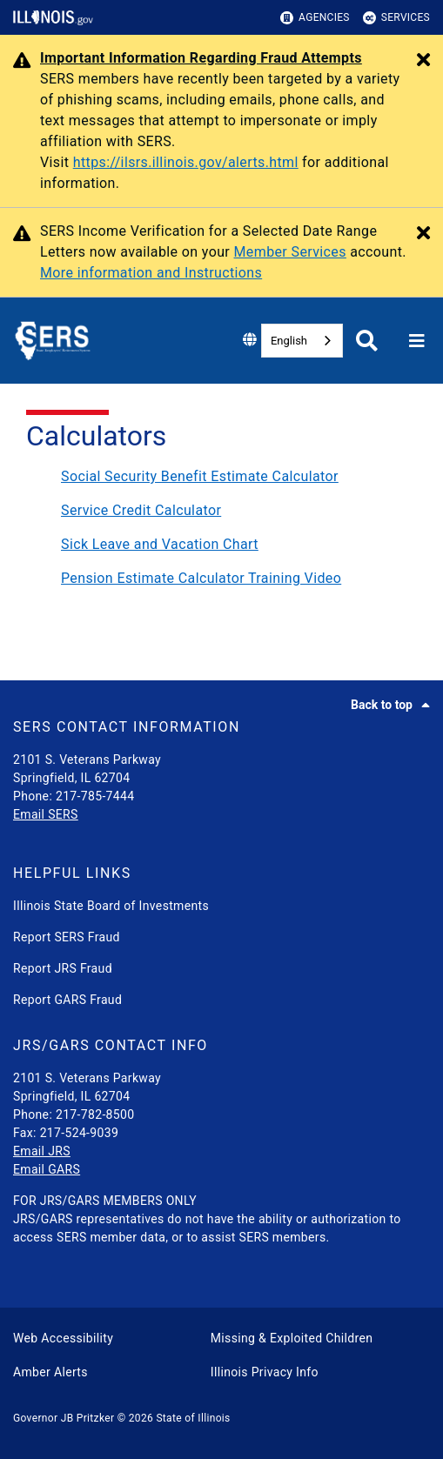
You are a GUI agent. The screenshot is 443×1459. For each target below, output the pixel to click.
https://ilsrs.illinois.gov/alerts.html (186, 162)
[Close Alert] (423, 60)
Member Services (290, 252)
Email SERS (45, 814)
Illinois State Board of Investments (111, 906)
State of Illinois (193, 1418)
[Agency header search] (367, 340)
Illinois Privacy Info (265, 1372)
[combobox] (302, 341)
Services (396, 17)
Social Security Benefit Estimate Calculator (200, 476)
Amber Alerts (50, 1372)
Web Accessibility (63, 1338)
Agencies (315, 17)
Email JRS (41, 1151)
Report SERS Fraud (66, 937)
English (289, 340)
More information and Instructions (151, 272)
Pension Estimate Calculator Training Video (201, 578)
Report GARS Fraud (67, 1000)
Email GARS (46, 1169)
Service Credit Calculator (141, 510)
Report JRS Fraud (62, 968)
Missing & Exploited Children (292, 1338)
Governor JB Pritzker (63, 1418)
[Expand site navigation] (417, 341)
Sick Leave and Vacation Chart (159, 544)
